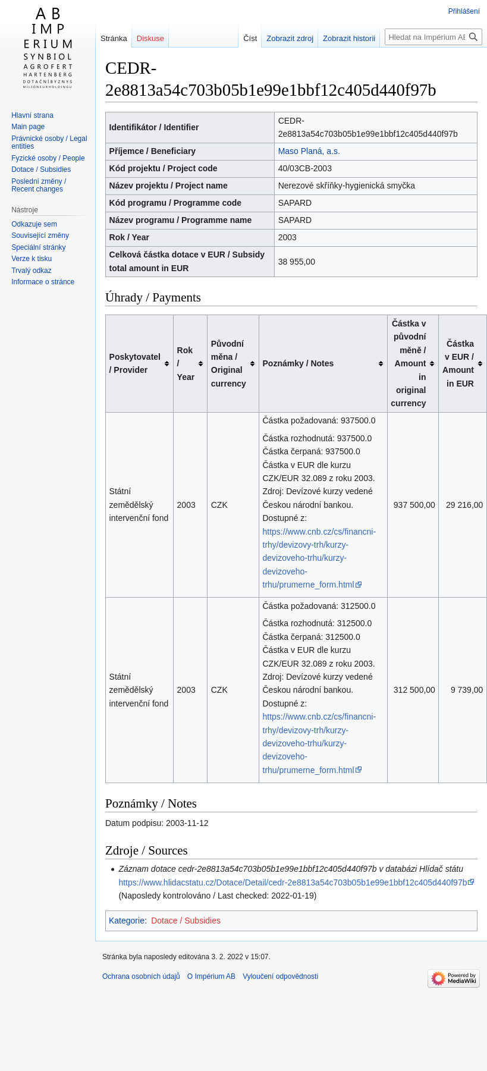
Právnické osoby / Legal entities (49, 142)
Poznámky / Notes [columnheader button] (298, 363)
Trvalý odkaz (31, 270)
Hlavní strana (32, 115)
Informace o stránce (42, 282)
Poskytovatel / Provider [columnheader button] (135, 363)
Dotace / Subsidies (186, 920)
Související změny (40, 235)
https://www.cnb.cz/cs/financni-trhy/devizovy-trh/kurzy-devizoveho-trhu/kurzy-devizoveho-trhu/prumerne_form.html (319, 558)
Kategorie (126, 920)
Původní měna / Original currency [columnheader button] (228, 363)
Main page (28, 127)
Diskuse (150, 38)
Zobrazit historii (349, 38)
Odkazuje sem (34, 224)
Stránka (113, 38)
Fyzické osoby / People (47, 158)
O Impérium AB (211, 976)
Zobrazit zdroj (289, 38)
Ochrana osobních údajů (141, 976)
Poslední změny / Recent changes (38, 185)
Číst (250, 38)
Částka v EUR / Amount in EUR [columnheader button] (458, 363)
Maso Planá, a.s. (309, 151)
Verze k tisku (31, 259)
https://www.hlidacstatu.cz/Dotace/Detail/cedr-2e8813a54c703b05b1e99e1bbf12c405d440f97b (292, 882)
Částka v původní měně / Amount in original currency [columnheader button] (408, 363)
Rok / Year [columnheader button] (186, 364)
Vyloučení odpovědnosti (280, 976)
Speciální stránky (38, 247)
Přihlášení (464, 11)
